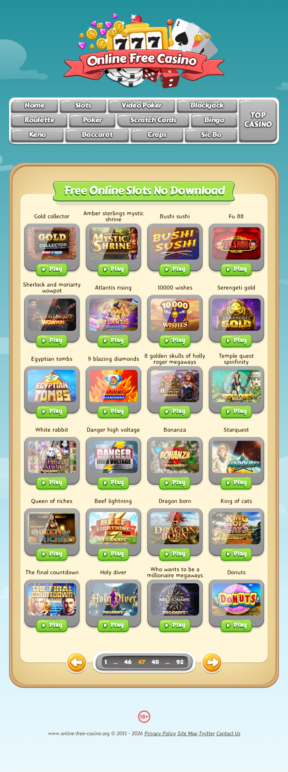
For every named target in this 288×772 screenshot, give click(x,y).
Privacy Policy (160, 733)
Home (34, 105)
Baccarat (96, 134)
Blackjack (207, 105)
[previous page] (76, 663)
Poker (92, 119)
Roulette (39, 119)
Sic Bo (211, 134)
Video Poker (142, 105)
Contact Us (228, 733)
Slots (83, 105)
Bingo (214, 119)
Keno (37, 134)
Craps (156, 134)
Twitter (207, 733)
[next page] (212, 663)
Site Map (187, 733)
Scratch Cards (153, 119)
